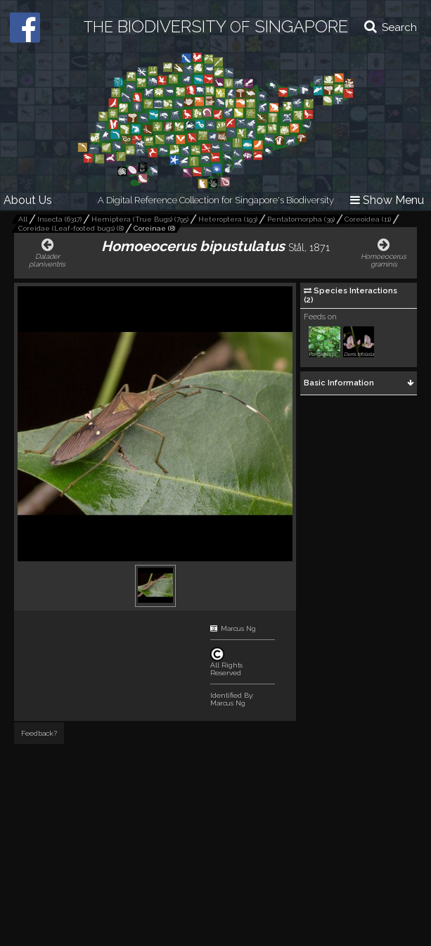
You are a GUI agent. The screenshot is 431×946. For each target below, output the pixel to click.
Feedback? (39, 733)
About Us (28, 200)
